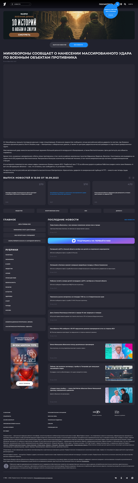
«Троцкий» (55, 445)
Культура (9, 291)
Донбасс (119, 210)
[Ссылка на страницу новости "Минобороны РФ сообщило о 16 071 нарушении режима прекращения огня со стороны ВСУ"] (91, 332)
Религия (8, 287)
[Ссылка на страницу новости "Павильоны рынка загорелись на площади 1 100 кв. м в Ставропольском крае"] (91, 300)
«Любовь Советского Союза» (17, 445)
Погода (8, 305)
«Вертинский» (69, 445)
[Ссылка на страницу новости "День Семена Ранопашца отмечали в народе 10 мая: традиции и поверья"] (91, 316)
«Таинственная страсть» (81, 445)
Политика (9, 254)
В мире (8, 264)
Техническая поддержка (55, 419)
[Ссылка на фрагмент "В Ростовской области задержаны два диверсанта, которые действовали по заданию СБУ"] (113, 193)
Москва (8, 310)
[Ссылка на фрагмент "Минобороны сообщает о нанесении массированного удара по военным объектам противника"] (69, 193)
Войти (131, 4)
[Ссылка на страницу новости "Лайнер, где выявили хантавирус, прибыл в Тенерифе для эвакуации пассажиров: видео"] (91, 373)
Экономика (10, 259)
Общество (18, 210)
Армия (8, 273)
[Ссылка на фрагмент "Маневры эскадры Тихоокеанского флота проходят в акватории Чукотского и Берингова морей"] (24, 193)
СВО (85, 210)
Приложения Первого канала (11, 423)
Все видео (6, 431)
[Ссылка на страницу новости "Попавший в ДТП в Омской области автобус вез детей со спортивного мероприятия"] (91, 252)
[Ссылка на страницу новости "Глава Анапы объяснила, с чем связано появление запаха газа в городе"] (91, 228)
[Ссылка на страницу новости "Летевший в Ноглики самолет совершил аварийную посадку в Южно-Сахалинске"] (91, 268)
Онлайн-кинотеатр (8, 419)
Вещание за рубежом (120, 413)
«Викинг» (48, 445)
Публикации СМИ (53, 427)
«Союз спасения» (31, 445)
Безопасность (11, 282)
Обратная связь (52, 416)
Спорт (8, 301)
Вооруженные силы (52, 210)
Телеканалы (85, 461)
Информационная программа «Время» (19, 322)
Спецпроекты (7, 416)
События (50, 423)
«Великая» (61, 445)
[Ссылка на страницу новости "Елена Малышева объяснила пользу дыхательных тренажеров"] (91, 351)
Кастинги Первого (8, 427)
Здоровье (9, 296)
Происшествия (11, 278)
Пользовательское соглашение (57, 412)
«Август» (5, 445)
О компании (6, 412)
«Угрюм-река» (41, 445)
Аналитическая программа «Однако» (19, 326)
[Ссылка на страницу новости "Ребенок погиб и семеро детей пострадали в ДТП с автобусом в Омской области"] (91, 284)
